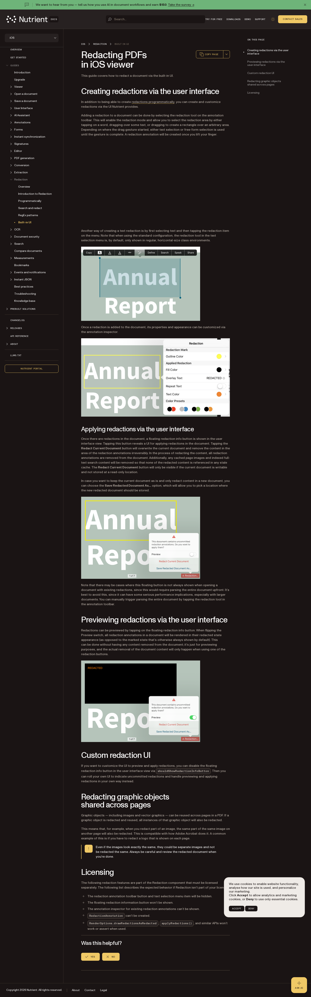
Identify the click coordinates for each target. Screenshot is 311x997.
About (76, 990)
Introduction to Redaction (35, 194)
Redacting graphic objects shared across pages (264, 82)
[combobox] (226, 54)
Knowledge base (24, 301)
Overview (16, 49)
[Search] (155, 19)
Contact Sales (292, 19)
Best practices (23, 287)
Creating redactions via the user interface (268, 52)
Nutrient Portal (32, 368)
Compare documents (28, 251)
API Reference (19, 336)
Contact (89, 990)
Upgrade (19, 79)
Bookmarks (21, 265)
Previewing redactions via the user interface (266, 63)
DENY (251, 908)
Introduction (22, 72)
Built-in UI (24, 222)
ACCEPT (236, 908)
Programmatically (29, 201)
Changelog (17, 320)
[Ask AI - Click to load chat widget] (299, 985)
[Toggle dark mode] (272, 19)
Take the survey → (181, 5)
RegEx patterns (28, 215)
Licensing (253, 93)
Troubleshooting (25, 294)
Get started (18, 57)
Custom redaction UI (260, 73)
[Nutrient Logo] (32, 19)
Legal (103, 990)
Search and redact (30, 208)
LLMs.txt (15, 355)
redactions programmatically (153, 102)
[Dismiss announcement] (305, 5)
